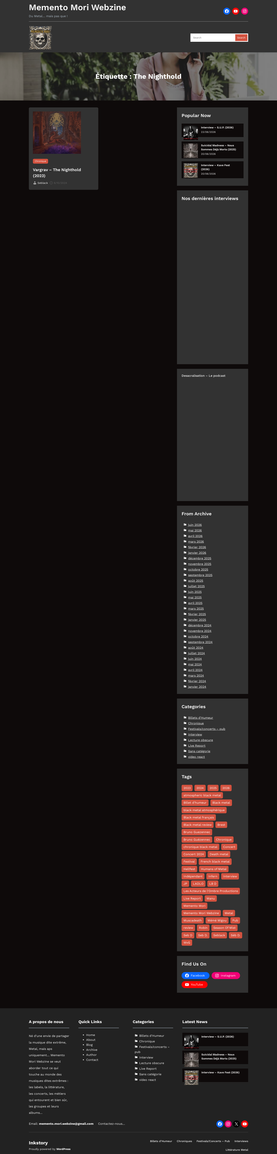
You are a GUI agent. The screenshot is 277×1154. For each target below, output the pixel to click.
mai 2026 (195, 530)
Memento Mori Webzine (77, 7)
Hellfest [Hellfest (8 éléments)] (189, 869)
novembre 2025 (199, 564)
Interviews (241, 1141)
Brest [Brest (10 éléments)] (221, 825)
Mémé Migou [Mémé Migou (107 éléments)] (217, 920)
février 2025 (197, 614)
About (90, 1040)
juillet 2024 (196, 653)
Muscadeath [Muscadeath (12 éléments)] (193, 920)
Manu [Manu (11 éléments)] (211, 898)
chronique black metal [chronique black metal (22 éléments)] (200, 847)
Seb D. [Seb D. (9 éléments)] (203, 935)
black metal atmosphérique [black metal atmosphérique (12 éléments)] (204, 810)
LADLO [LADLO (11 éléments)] (198, 883)
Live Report (196, 745)
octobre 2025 (198, 569)
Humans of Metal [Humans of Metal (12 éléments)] (214, 869)
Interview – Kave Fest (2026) (215, 167)
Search (241, 37)
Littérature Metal (237, 1149)
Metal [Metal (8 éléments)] (229, 913)
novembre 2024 (199, 631)
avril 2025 (195, 603)
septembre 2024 (200, 642)
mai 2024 (195, 664)
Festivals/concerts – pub (206, 729)
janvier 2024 (197, 687)
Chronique (40, 161)
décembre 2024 (199, 625)
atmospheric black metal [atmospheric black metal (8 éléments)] (202, 795)
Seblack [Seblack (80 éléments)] (219, 935)
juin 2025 (195, 592)
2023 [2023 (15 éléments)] (187, 788)
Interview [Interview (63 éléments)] (230, 876)
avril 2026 (195, 536)
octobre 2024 (198, 636)
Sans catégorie (199, 751)
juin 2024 (195, 659)
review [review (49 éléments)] (188, 928)
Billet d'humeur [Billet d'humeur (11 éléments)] (195, 802)
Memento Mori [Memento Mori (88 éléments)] (194, 906)
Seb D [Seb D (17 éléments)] (188, 935)
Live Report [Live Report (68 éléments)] (192, 898)
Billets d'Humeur (200, 718)
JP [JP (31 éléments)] (185, 883)
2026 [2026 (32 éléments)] (226, 788)
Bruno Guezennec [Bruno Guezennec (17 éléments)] (197, 832)
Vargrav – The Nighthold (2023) (57, 172)
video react (196, 757)
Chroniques (184, 1141)
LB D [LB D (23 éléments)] (212, 883)
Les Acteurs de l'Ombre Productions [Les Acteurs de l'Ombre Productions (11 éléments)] (211, 891)
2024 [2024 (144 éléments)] (200, 788)
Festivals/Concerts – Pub (213, 1141)
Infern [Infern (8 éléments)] (212, 876)
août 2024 (195, 647)
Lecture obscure (200, 740)
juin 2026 (195, 525)
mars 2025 (196, 608)
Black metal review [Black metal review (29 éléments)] (198, 825)
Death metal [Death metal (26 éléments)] (219, 854)
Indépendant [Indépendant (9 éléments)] (193, 876)
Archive (91, 1050)
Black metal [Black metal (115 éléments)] (221, 802)
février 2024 (197, 681)
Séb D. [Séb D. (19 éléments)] (235, 935)
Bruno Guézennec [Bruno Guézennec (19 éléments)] (197, 839)
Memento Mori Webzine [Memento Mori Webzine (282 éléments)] (201, 913)
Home (90, 1035)
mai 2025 (195, 597)
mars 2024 (196, 675)
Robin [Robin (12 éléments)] (203, 928)
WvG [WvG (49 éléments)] (187, 942)
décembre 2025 (199, 558)
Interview (195, 734)
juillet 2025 (196, 586)
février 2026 (197, 547)
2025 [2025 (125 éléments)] (213, 788)
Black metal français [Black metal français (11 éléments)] (199, 817)
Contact (92, 1060)
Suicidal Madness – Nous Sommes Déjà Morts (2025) (218, 147)
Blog (89, 1045)
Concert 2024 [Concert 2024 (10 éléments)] (194, 854)
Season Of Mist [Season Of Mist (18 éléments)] (224, 928)
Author (91, 1055)
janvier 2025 (197, 620)
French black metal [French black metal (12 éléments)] (215, 861)
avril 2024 (195, 670)
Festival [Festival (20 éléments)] (189, 861)
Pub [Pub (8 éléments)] (235, 920)
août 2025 (195, 580)
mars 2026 (196, 541)
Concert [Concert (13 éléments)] (229, 847)
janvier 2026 (197, 553)
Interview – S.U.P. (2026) (217, 127)
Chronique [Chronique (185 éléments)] (224, 839)
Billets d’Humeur (161, 1141)
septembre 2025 (200, 575)
